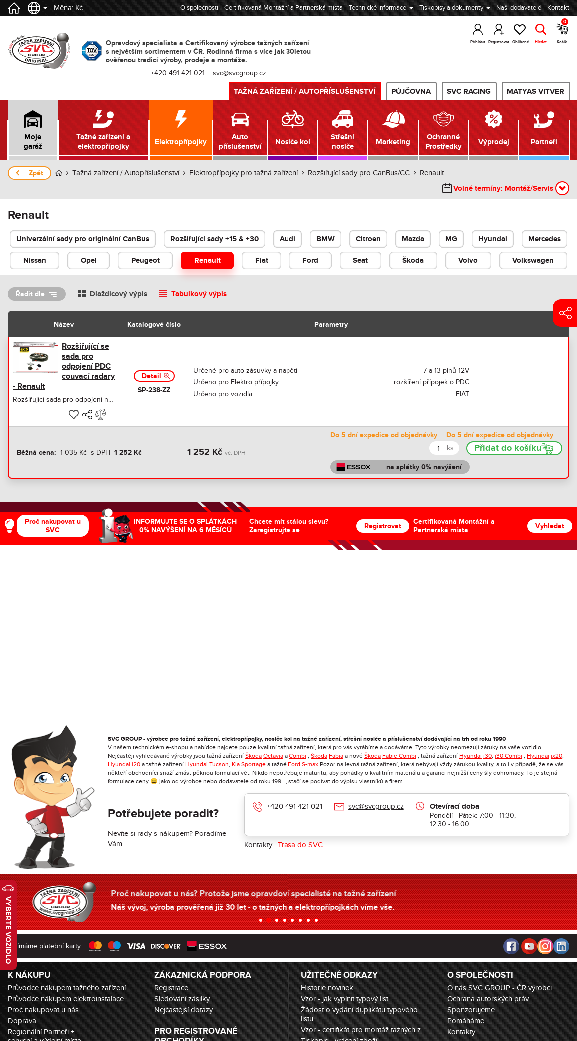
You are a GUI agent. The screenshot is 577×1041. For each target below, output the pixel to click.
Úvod (58, 173)
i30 (487, 755)
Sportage (253, 764)
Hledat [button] (541, 42)
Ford (310, 260)
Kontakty (258, 844)
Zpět (36, 173)
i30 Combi (508, 755)
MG (451, 239)
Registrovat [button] (498, 42)
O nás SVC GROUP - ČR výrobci (499, 987)
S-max (310, 764)
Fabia (336, 755)
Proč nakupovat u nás (43, 1009)
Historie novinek (327, 987)
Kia (236, 764)
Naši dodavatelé (518, 8)
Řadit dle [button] (30, 294)
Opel (89, 260)
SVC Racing (469, 91)
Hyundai (492, 239)
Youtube (529, 946)
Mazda (413, 239)
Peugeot (145, 260)
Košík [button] (562, 32)
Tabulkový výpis (199, 294)
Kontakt (558, 8)
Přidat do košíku (507, 448)
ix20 (556, 755)
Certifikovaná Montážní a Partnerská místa (283, 8)
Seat (360, 260)
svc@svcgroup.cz (239, 73)
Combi (297, 755)
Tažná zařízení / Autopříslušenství (304, 91)
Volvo (468, 260)
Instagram (545, 946)
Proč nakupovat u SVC (53, 525)
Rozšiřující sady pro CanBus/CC (359, 172)
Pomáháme (465, 1020)
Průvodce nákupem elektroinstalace (66, 998)
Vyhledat (549, 526)
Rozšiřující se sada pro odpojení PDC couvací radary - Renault (64, 366)
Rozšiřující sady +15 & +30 (214, 239)
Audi (287, 239)
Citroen (368, 239)
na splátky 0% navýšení (424, 467)
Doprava (22, 1020)
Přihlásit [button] (477, 42)
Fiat (261, 260)
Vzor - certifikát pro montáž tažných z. (361, 1029)
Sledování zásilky (182, 998)
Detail (151, 376)
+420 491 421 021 (178, 73)
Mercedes (544, 239)
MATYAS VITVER (535, 91)
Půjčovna (411, 91)
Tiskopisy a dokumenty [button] (451, 8)
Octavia (273, 755)
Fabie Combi (399, 755)
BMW (325, 239)
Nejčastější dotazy (183, 1009)
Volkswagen (533, 260)
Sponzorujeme (471, 1009)
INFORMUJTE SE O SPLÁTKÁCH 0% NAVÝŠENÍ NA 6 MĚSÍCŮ (185, 525)
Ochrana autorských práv (488, 998)
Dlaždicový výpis (118, 294)
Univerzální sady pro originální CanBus (82, 239)
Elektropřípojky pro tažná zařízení (243, 172)
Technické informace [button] (377, 8)
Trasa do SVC (300, 844)
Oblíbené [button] (519, 42)
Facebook (511, 946)
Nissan (34, 260)
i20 (136, 764)
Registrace (171, 987)
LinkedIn (561, 946)
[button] (33, 130)
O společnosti (199, 8)
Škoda (413, 260)
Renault (432, 172)
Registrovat (382, 526)
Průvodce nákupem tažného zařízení (67, 987)
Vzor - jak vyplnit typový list (344, 998)
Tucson (219, 764)
